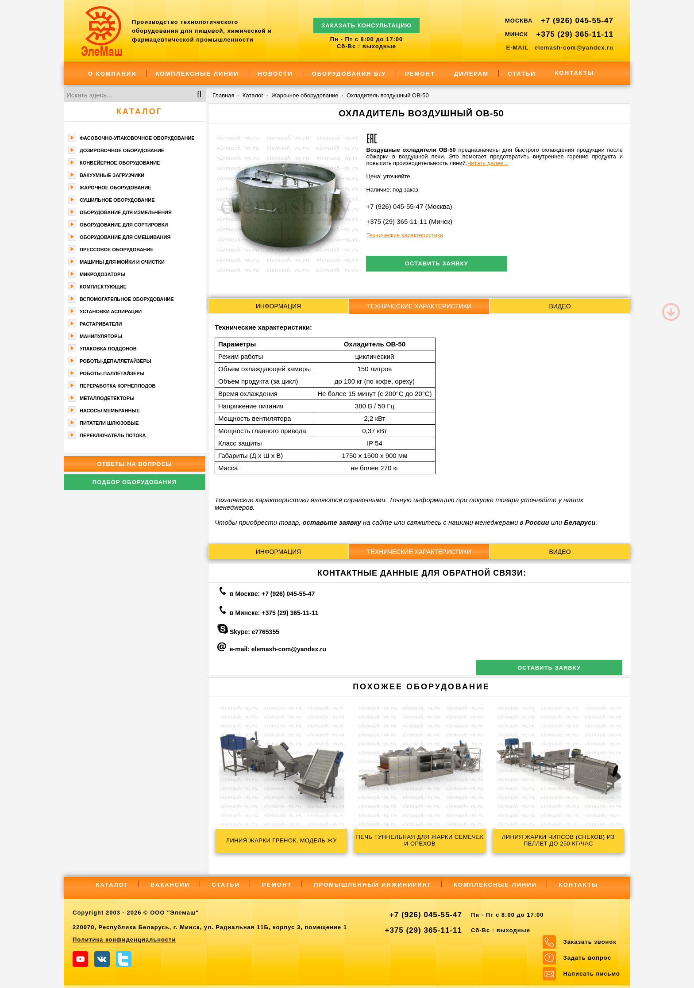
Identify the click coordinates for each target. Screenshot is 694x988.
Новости (275, 73)
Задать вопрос (587, 937)
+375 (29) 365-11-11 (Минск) (409, 221)
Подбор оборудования (135, 482)
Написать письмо (591, 953)
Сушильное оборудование (117, 200)
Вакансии (170, 864)
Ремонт (420, 73)
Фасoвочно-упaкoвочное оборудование (137, 138)
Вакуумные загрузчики (112, 175)
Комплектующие (103, 286)
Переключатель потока (113, 435)
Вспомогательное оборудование (127, 299)
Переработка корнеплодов (117, 385)
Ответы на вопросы (134, 464)
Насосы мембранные (110, 410)
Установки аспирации (111, 311)
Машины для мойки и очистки (122, 262)
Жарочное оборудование (115, 187)
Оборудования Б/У (349, 73)
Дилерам (471, 73)
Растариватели (101, 324)
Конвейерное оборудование (120, 162)
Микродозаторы (102, 274)
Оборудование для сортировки (124, 224)
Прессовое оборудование (117, 249)
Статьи (522, 73)
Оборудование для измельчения (126, 212)
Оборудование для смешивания (125, 237)
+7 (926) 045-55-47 (577, 20)
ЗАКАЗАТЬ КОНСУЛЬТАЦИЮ (366, 21)
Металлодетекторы (107, 398)
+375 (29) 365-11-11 (574, 34)
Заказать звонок (589, 922)
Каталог (139, 111)
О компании (112, 73)
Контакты (574, 72)
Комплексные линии (197, 73)
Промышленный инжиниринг (373, 864)
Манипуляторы (101, 336)
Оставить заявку (435, 264)
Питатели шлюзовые (109, 423)
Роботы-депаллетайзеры (115, 361)
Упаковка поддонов (108, 348)
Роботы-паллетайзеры (112, 373)
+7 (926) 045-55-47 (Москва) (409, 206)
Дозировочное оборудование (122, 150)
